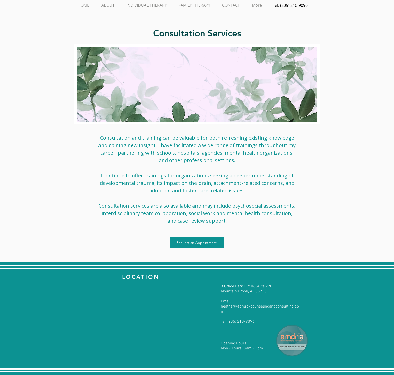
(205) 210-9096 (294, 5)
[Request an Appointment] (197, 242)
